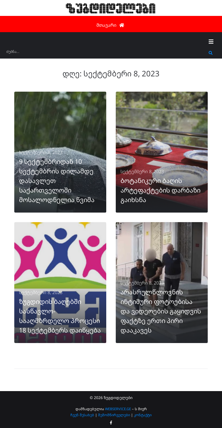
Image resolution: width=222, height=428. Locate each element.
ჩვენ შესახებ (82, 414)
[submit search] (211, 53)
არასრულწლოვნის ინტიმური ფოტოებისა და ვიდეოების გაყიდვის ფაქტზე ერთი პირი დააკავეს (161, 311)
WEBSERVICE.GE (118, 408)
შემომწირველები (114, 414)
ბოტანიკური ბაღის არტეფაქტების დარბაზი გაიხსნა (160, 190)
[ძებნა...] (106, 54)
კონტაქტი (143, 414)
